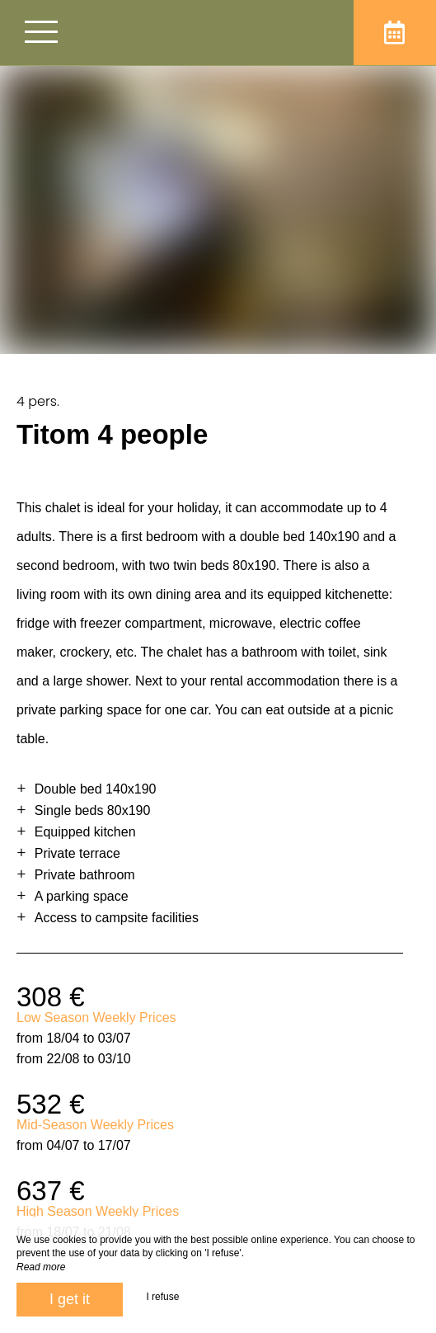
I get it (69, 1299)
